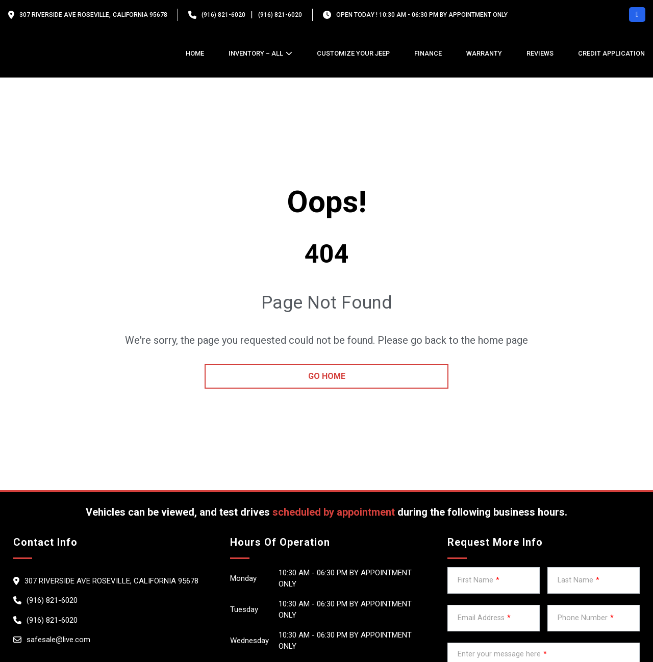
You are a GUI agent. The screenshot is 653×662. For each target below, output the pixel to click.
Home (195, 53)
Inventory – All (256, 53)
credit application (611, 53)
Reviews (540, 53)
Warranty (484, 53)
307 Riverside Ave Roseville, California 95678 (93, 14)
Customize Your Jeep (353, 53)
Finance (428, 53)
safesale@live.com (58, 639)
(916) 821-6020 (223, 14)
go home (326, 376)
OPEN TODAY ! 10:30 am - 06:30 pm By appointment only (422, 14)
